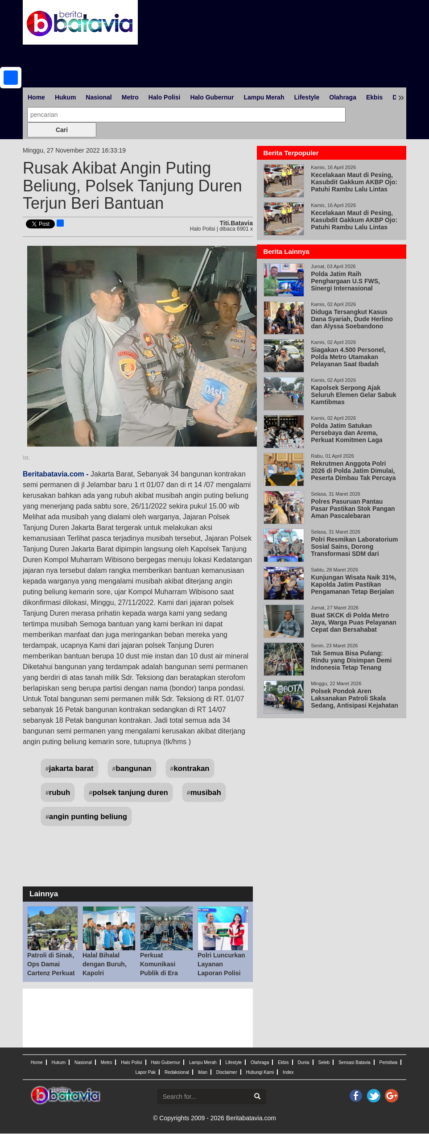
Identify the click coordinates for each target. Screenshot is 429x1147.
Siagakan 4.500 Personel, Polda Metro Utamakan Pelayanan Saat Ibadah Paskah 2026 (348, 360)
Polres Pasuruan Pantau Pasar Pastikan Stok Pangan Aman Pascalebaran (353, 508)
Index (288, 1072)
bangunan (133, 768)
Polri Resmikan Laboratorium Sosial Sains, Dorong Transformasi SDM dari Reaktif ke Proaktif (354, 550)
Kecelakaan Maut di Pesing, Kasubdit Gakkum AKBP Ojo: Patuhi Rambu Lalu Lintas (354, 182)
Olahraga (342, 97)
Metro (130, 97)
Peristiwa (389, 1062)
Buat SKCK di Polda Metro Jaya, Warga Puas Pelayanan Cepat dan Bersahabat (353, 622)
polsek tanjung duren (130, 792)
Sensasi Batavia (354, 1062)
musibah (205, 792)
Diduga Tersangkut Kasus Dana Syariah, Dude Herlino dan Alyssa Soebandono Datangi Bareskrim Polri (352, 322)
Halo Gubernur (212, 97)
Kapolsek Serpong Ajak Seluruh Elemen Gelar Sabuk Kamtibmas (353, 395)
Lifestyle (306, 97)
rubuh (59, 792)
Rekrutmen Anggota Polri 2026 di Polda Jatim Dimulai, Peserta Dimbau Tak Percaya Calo (353, 474)
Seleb (324, 1062)
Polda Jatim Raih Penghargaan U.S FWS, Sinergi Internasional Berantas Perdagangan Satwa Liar (355, 288)
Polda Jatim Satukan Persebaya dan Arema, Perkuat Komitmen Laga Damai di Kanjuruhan (346, 436)
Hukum (65, 97)
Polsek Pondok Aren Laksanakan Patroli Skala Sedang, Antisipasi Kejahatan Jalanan (354, 701)
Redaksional (177, 1072)
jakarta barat (71, 768)
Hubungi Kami (260, 1072)
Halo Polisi (164, 97)
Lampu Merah (263, 97)
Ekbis (374, 97)
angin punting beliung (88, 816)
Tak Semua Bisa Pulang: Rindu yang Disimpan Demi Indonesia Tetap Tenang (351, 660)
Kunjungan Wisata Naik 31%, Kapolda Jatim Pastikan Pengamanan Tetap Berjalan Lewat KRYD (353, 588)
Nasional (98, 97)
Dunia (303, 1062)
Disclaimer (226, 1072)
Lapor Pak (145, 1072)
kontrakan (191, 768)
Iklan (202, 1072)
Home (36, 97)
